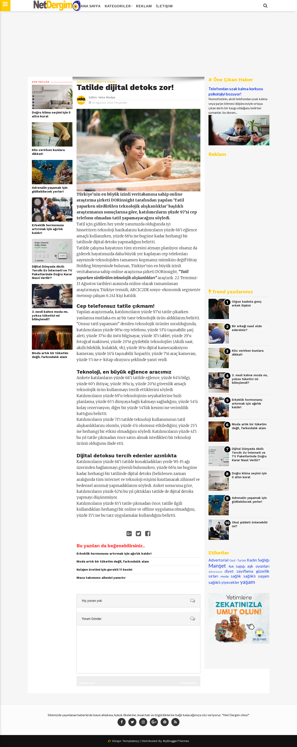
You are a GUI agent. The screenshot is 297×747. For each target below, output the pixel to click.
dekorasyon (215, 571)
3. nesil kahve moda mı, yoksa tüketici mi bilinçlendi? (50, 315)
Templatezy (130, 741)
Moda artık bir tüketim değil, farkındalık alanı (50, 355)
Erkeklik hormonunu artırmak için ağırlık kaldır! (48, 229)
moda (225, 576)
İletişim (164, 6)
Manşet (98, 82)
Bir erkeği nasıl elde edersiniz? (247, 328)
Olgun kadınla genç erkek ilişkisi (246, 303)
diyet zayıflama (239, 571)
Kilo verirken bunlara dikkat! (48, 152)
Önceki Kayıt (87, 683)
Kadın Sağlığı (258, 560)
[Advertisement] (148, 44)
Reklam (144, 6)
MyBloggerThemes (176, 741)
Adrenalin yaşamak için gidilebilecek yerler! (49, 189)
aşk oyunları (258, 566)
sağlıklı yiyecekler (224, 582)
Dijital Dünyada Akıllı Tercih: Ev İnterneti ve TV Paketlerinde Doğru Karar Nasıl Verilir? (52, 272)
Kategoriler (118, 6)
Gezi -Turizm (237, 560)
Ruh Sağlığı (237, 566)
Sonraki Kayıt (188, 683)
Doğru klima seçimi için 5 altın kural (51, 114)
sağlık (236, 576)
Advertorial (218, 560)
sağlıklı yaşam (256, 576)
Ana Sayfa (90, 6)
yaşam (111, 82)
